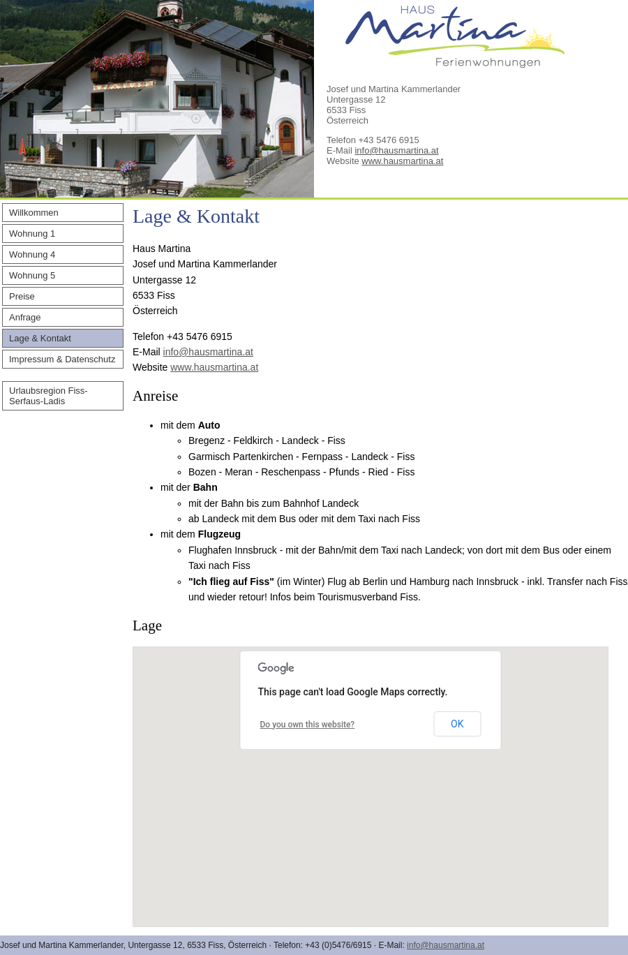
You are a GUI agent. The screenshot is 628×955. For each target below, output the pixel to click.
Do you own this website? (307, 725)
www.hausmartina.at (402, 161)
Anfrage (25, 317)
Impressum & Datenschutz (62, 359)
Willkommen (34, 212)
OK (457, 724)
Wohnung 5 (32, 275)
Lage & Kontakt (40, 338)
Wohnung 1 (32, 233)
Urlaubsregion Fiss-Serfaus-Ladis (48, 395)
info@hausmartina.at (396, 150)
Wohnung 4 (32, 254)
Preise (22, 296)
